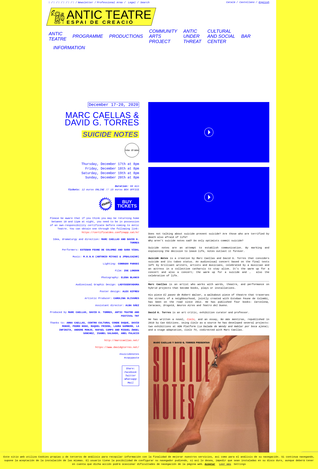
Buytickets (127, 203)
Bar (246, 36)
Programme (88, 36)
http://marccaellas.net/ (121, 340)
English (264, 2)
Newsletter (85, 2)
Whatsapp (130, 379)
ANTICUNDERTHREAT (192, 36)
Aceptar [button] (210, 464)
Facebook (130, 372)
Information (69, 47)
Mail (130, 382)
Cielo (190, 319)
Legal (132, 2)
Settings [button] (240, 464)
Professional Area (110, 2)
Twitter (130, 375)
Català (230, 2)
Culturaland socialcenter (221, 36)
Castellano (247, 2)
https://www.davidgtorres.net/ (117, 347)
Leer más (225, 464)
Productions (126, 36)
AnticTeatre (57, 36)
